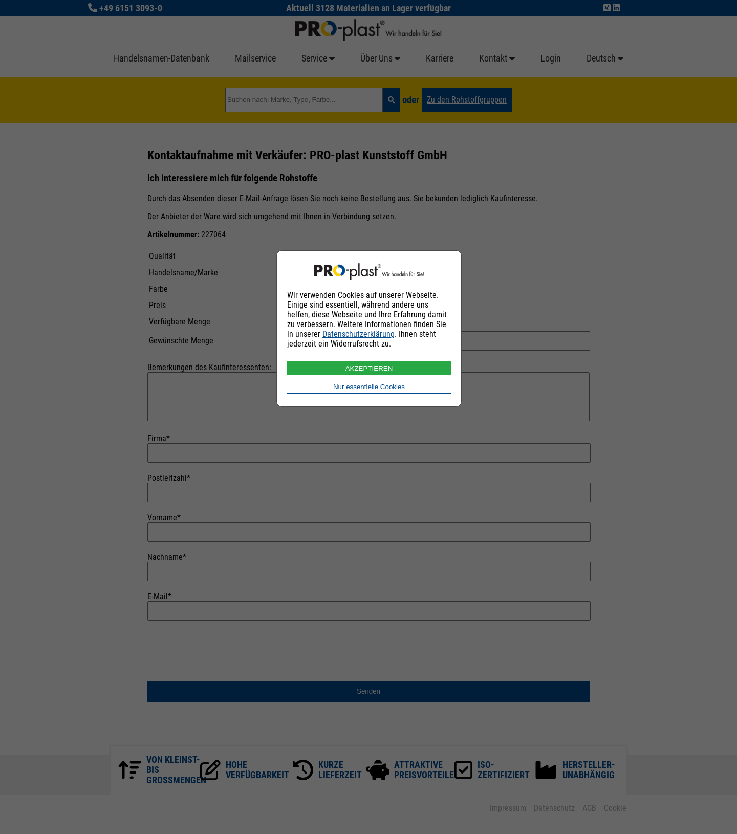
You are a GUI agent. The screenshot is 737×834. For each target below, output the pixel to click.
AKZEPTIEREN (369, 368)
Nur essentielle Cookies (369, 387)
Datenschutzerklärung (358, 334)
